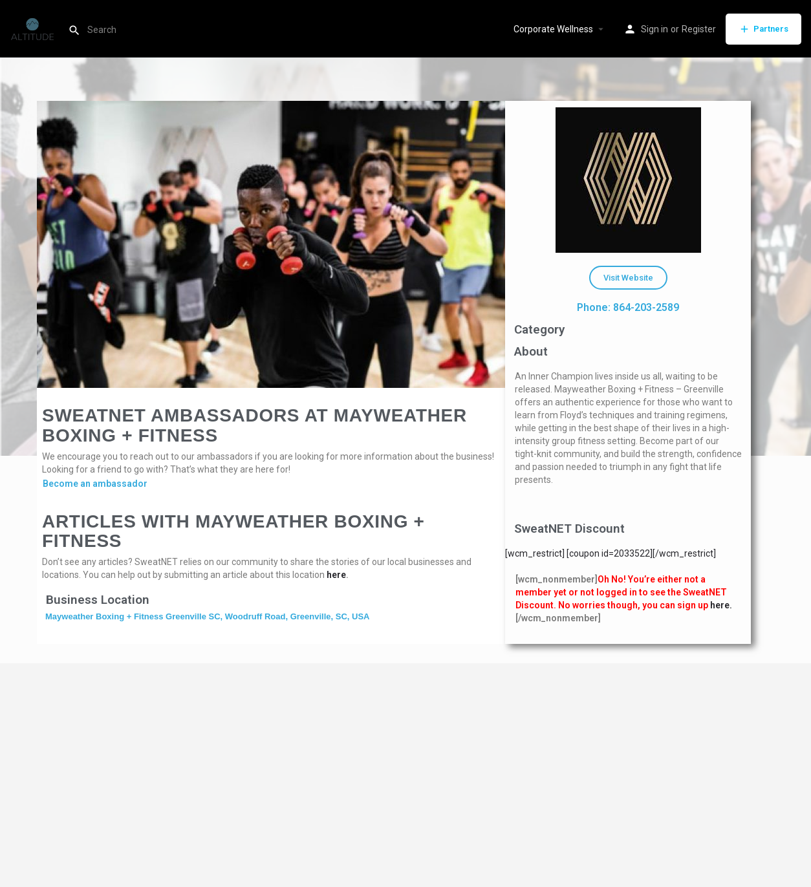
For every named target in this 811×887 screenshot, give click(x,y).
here (336, 575)
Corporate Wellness (553, 29)
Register (699, 29)
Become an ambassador (95, 483)
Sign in (654, 29)
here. (721, 605)
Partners (763, 29)
